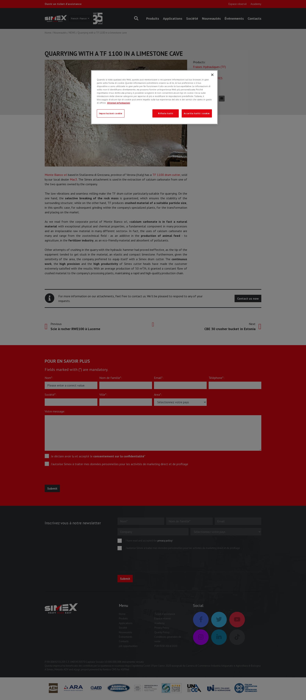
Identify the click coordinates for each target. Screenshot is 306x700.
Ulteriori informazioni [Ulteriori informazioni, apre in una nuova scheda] (118, 102)
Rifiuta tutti (165, 113)
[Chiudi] (212, 74)
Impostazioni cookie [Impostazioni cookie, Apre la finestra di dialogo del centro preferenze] (110, 113)
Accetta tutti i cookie (197, 113)
